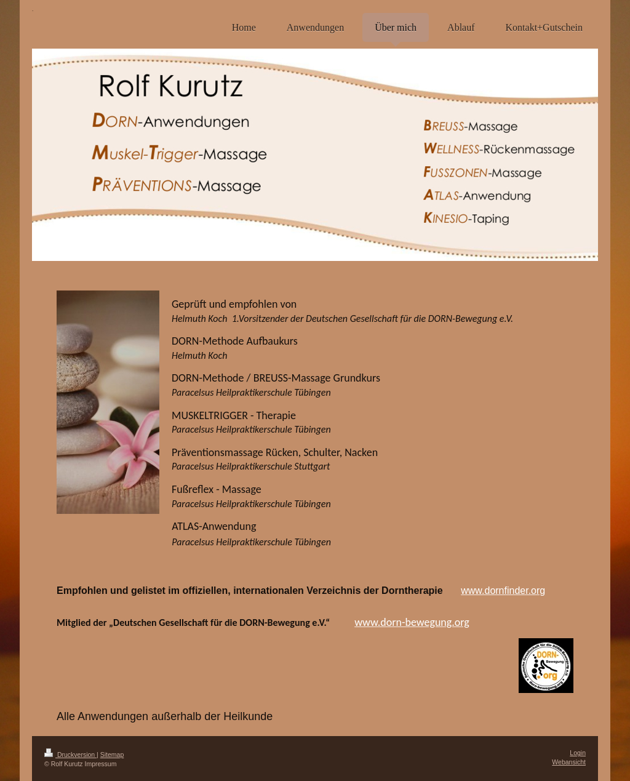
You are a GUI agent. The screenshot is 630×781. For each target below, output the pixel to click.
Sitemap (112, 754)
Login (578, 752)
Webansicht (569, 762)
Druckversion (70, 754)
